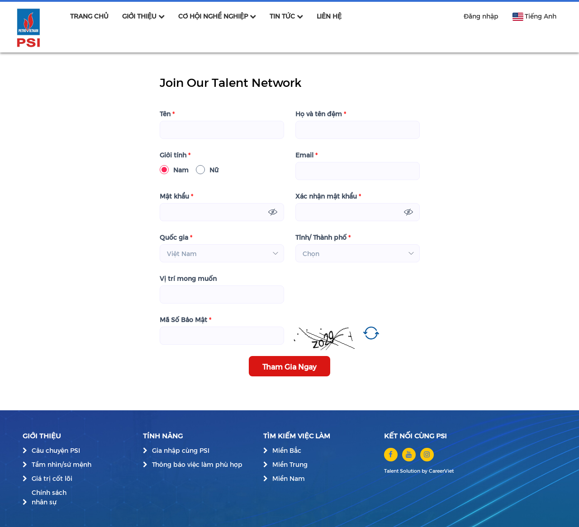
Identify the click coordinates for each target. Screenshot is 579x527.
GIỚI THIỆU (143, 16)
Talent (392, 470)
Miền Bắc (286, 450)
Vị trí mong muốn (188, 278)
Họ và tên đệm (320, 114)
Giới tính (175, 155)
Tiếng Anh (534, 16)
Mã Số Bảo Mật (185, 319)
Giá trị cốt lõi (52, 478)
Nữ (207, 169)
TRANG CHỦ (89, 16)
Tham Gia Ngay (289, 366)
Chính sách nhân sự (49, 497)
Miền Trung (290, 464)
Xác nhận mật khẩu (328, 196)
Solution (411, 470)
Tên (167, 114)
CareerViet (441, 470)
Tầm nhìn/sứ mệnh (61, 464)
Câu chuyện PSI (56, 450)
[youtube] (409, 454)
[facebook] (391, 454)
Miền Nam (288, 478)
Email (306, 155)
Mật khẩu (176, 196)
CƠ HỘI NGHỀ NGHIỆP (217, 16)
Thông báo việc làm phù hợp (197, 464)
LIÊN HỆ (329, 16)
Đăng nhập (481, 16)
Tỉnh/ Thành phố (323, 237)
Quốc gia (176, 237)
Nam (174, 169)
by (425, 470)
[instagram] (427, 454)
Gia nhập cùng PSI (180, 450)
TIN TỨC (286, 16)
